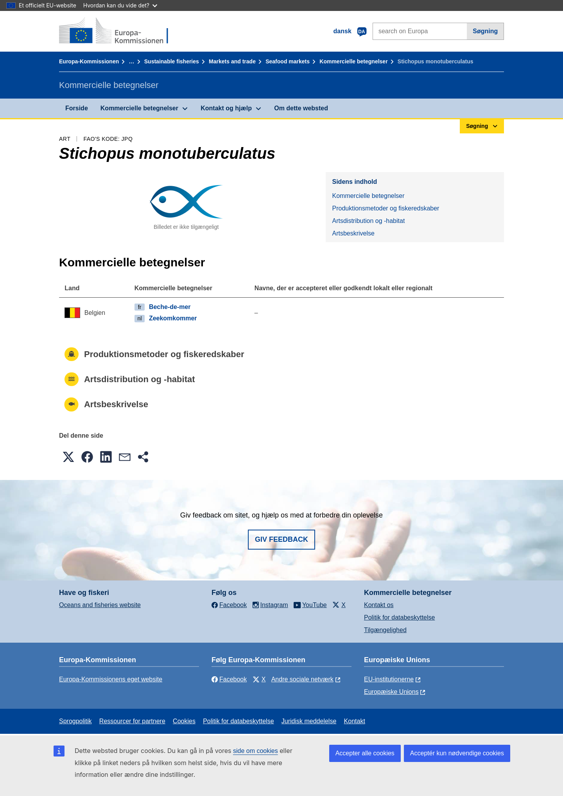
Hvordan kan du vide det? (120, 5)
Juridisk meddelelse (309, 721)
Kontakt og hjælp (226, 108)
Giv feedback (281, 539)
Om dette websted (301, 108)
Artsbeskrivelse (353, 233)
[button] (68, 457)
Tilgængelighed (385, 630)
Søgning (485, 31)
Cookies (184, 721)
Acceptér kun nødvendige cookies (457, 753)
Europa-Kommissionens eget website (110, 679)
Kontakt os (379, 605)
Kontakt (354, 721)
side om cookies (255, 750)
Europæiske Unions (391, 691)
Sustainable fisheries (171, 61)
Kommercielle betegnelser (353, 61)
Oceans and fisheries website (100, 605)
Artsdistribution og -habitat (368, 220)
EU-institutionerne (389, 679)
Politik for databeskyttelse (399, 617)
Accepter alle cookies (364, 753)
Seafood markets (287, 61)
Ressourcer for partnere (132, 721)
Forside (76, 108)
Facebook (229, 679)
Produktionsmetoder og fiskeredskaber (385, 208)
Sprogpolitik (75, 721)
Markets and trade (232, 61)
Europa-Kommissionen (89, 61)
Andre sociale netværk (302, 679)
